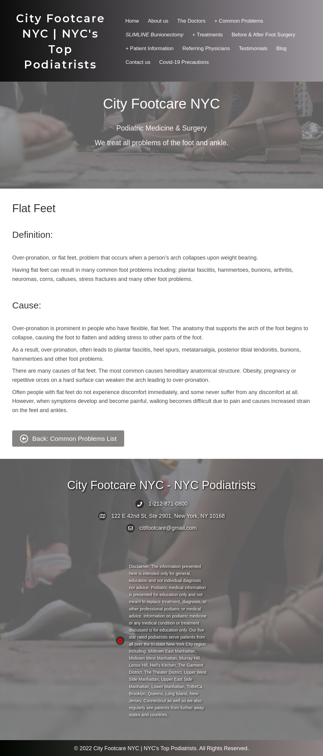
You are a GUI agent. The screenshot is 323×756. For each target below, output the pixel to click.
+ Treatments (207, 35)
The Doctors (191, 21)
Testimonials (253, 48)
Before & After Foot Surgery (263, 35)
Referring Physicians (206, 48)
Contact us (138, 62)
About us (158, 21)
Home (132, 21)
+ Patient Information (150, 48)
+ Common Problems (238, 21)
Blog (281, 48)
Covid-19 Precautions (184, 62)
